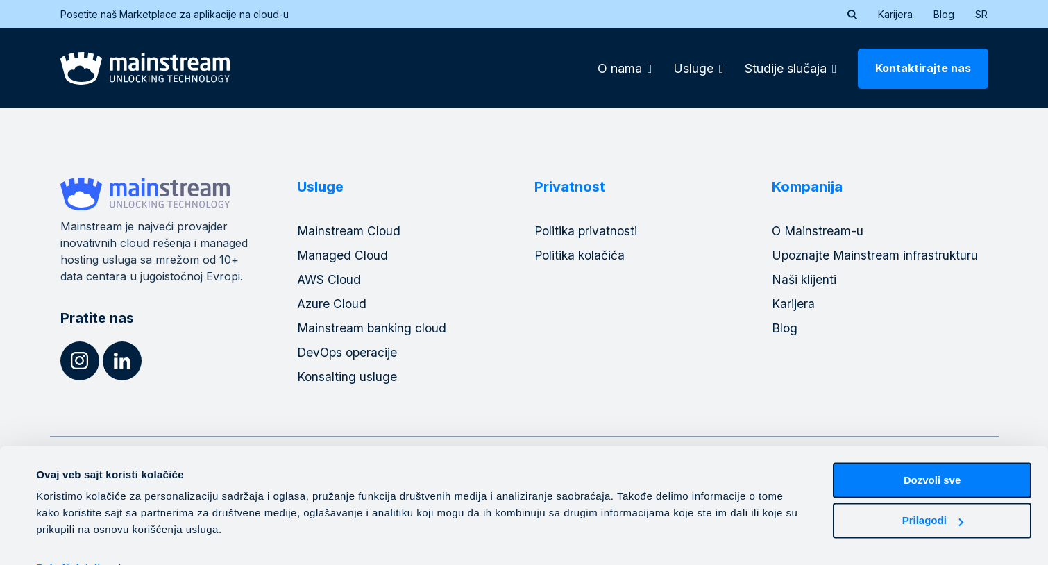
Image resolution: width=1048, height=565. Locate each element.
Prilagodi (932, 490)
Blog (943, 14)
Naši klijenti (805, 279)
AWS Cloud (330, 279)
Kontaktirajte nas (923, 68)
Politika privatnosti (587, 231)
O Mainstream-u (818, 231)
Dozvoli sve (932, 450)
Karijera (895, 14)
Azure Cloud (333, 303)
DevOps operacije (348, 352)
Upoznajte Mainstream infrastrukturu (877, 255)
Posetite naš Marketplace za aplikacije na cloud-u (183, 14)
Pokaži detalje (71, 537)
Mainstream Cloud (349, 231)
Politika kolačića (581, 255)
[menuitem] (981, 15)
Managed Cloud (343, 255)
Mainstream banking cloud (373, 328)
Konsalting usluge (347, 376)
